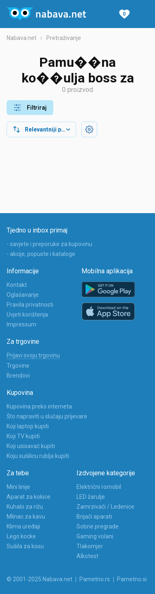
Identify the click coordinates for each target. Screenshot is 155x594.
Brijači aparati (94, 516)
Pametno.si (132, 579)
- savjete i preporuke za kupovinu (49, 244)
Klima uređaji (23, 526)
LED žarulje (90, 496)
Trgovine (18, 365)
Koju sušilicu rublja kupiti (38, 456)
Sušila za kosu (25, 546)
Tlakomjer (89, 546)
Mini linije (18, 487)
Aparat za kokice (28, 496)
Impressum (21, 324)
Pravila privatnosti (30, 304)
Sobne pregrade (97, 526)
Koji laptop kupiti (28, 426)
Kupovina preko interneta (39, 406)
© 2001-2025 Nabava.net (39, 579)
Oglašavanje (23, 294)
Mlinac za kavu (26, 516)
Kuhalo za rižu (25, 506)
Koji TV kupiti (23, 436)
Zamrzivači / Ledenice (105, 506)
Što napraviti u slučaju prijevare (47, 416)
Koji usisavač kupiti (31, 446)
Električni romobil (98, 487)
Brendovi (18, 375)
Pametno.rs (94, 579)
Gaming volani (94, 536)
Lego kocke (21, 536)
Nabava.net (21, 38)
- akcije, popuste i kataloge (41, 254)
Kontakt (17, 285)
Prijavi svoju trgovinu (33, 355)
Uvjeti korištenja (27, 314)
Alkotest (87, 556)
